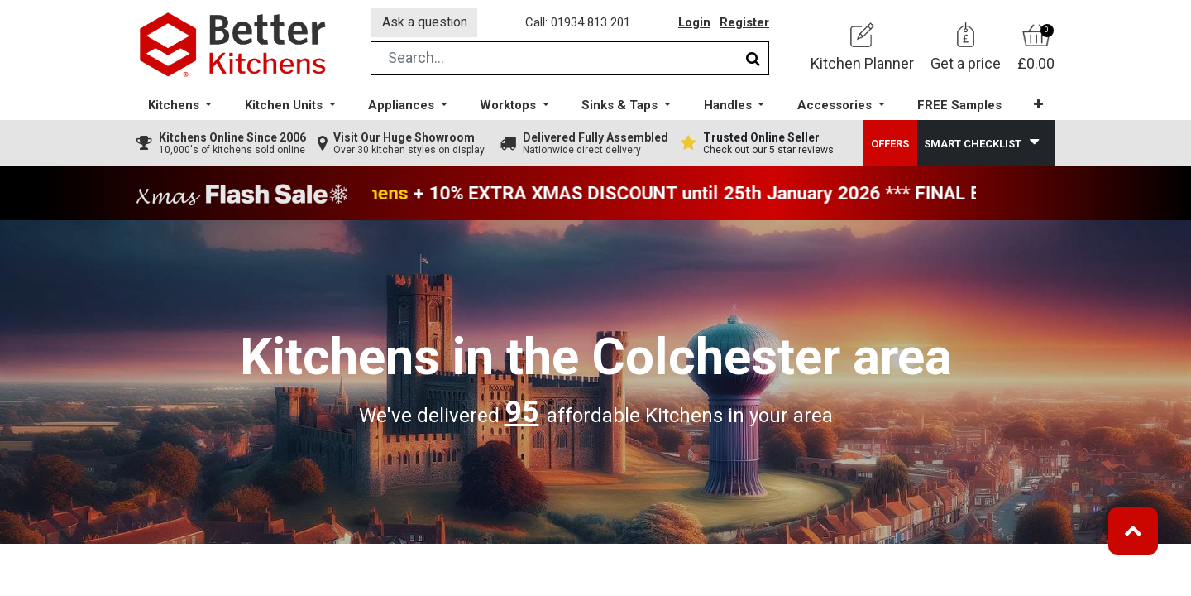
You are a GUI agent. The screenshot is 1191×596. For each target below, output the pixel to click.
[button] (1038, 107)
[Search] (753, 61)
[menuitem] (958, 108)
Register (744, 24)
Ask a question (425, 23)
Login (693, 24)
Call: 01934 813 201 (578, 24)
